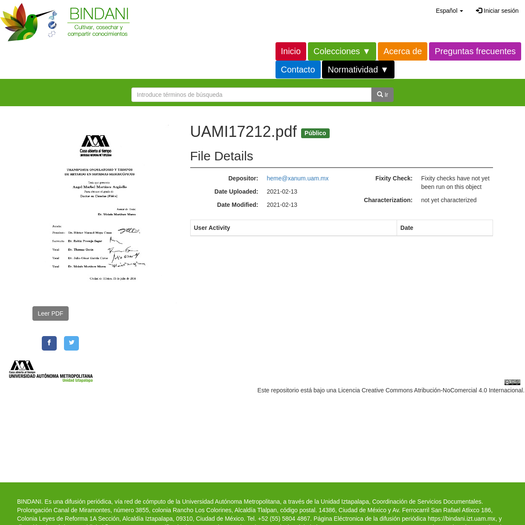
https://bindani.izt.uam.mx (462, 518)
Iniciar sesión (497, 10)
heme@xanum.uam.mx (298, 178)
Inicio (291, 51)
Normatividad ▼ (358, 69)
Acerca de (402, 51)
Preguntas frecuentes (475, 51)
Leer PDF (51, 313)
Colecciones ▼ (342, 51)
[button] (449, 10)
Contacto (298, 69)
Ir (382, 94)
